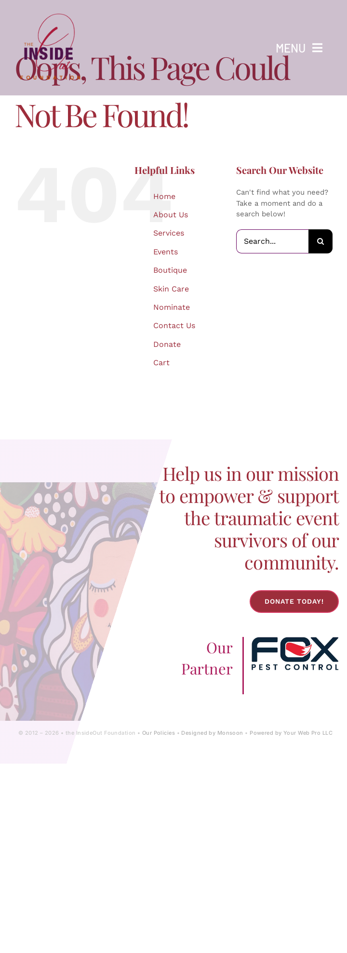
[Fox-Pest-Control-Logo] (295, 640)
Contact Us (174, 325)
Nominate (171, 307)
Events (165, 251)
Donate (167, 344)
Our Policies (158, 732)
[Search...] (272, 241)
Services (168, 233)
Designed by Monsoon (212, 732)
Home (164, 196)
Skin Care (171, 288)
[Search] (320, 241)
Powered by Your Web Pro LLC (291, 732)
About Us (170, 214)
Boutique (170, 270)
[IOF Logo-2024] (50, 11)
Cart (161, 362)
